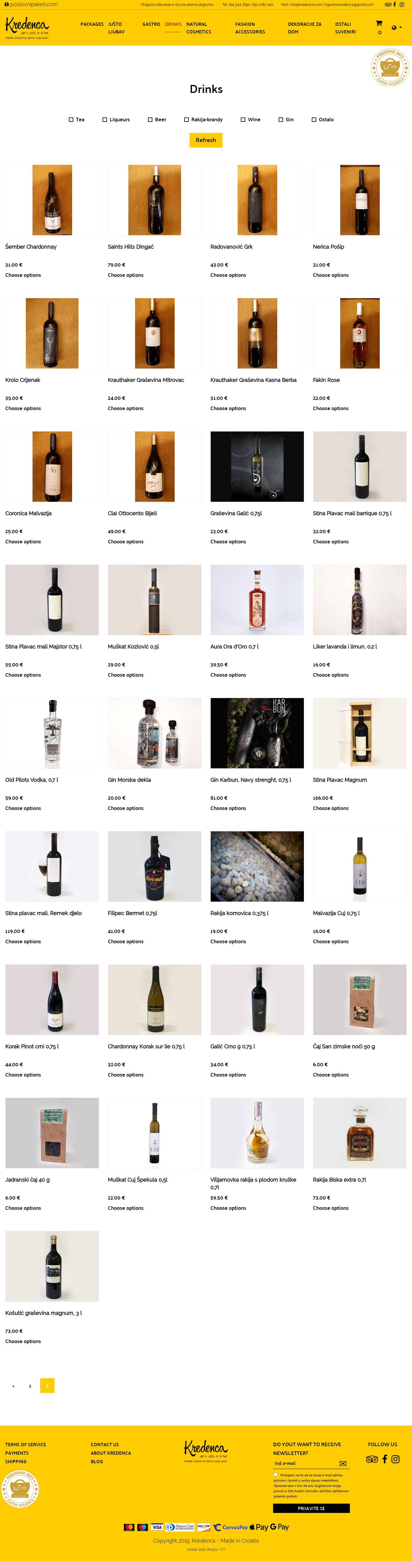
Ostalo (323, 119)
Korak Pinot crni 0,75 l (32, 1046)
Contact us (105, 1444)
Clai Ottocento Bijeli (132, 513)
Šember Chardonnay (31, 247)
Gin (286, 119)
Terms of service (25, 1444)
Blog (97, 1461)
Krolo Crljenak (22, 380)
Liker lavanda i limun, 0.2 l (345, 647)
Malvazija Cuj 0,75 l (336, 913)
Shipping (16, 1461)
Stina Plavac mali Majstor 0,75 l (43, 647)
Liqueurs (116, 119)
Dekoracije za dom (304, 28)
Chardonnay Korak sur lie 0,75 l (146, 1046)
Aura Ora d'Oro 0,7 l (234, 647)
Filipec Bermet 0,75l (132, 913)
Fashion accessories (250, 28)
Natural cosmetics (198, 28)
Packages (92, 24)
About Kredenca (111, 1453)
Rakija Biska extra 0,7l (339, 1180)
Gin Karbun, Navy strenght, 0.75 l (250, 780)
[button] (397, 28)
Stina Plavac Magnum (340, 780)
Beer (157, 119)
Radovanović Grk (231, 247)
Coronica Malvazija (28, 513)
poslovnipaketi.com (31, 4)
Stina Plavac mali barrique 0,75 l (352, 513)
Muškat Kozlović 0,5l (133, 647)
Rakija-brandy (203, 119)
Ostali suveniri (345, 28)
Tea (76, 119)
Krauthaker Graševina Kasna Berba (253, 380)
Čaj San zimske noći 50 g (344, 1046)
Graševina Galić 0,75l (236, 513)
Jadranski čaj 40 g (27, 1180)
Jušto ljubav (116, 28)
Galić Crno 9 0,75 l (232, 1046)
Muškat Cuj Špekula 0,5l (137, 1180)
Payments (17, 1453)
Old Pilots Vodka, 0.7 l (31, 780)
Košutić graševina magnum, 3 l (43, 1313)
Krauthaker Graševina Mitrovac (146, 380)
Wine (251, 119)
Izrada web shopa (202, 1549)
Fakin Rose (326, 380)
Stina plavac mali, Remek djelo (43, 913)
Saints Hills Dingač (131, 247)
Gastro (151, 24)
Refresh (206, 139)
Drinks (173, 24)
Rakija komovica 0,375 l (239, 913)
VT (222, 1549)
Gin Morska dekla (129, 780)
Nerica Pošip (328, 247)
